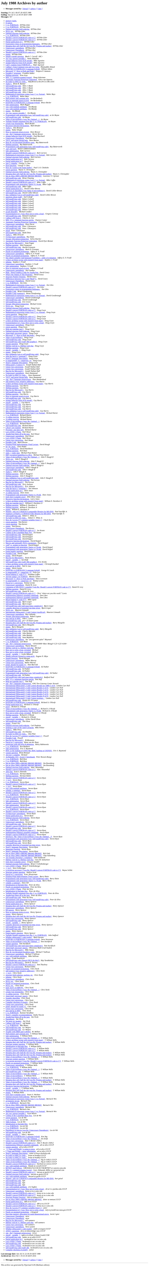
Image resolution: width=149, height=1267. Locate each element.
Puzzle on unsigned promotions (17, 251)
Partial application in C (14, 42)
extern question (11, 170)
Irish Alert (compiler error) (16, 497)
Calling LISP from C (14, 218)
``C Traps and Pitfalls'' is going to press (20, 1149)
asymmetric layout (13, 1101)
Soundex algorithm (13, 998)
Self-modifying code (13, 86)
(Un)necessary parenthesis (16, 237)
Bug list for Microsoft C (15, 243)
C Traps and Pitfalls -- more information (21, 1151)
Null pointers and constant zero (17, 98)
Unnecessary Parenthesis (15, 50)
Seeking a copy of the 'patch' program (20, 728)
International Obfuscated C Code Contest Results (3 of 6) (27, 690)
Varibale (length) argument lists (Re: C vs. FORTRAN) (26, 121)
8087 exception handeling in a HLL (19, 455)
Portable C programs (13, 73)
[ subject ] (33, 9)
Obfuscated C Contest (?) (15, 365)
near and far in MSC (13, 566)
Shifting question (12, 75)
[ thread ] (25, 9)
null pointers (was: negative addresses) (20, 382)
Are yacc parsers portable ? (16, 59)
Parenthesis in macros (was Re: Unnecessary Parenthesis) (27, 1130)
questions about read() (14, 197)
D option (9, 23)
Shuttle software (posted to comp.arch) (20, 656)
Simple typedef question (15, 56)
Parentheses (10, 1019)
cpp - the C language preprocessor (18, 134)
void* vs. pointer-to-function (16, 545)
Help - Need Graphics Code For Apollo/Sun (22, 272)
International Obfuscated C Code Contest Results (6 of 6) (27, 696)
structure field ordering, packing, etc (19, 975)
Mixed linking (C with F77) (16, 574)
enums (8, 54)
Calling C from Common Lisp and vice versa (23, 67)
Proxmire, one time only (15, 430)
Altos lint (9, 772)
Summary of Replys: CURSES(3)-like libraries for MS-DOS (28, 514)
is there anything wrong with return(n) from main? (25, 260)
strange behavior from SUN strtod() (19, 61)
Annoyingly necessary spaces (17, 333)
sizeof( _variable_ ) (13, 350)
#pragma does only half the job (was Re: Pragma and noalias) (29, 46)
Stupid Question (12, 658)
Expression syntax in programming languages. (23, 44)
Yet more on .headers (14, 1021)
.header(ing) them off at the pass (18, 434)
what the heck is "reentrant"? (17, 356)
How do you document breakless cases (20, 142)
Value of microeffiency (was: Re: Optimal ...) (23, 119)
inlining (9, 262)
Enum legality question (14, 551)
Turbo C (9, 84)
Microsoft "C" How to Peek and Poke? (20, 71)
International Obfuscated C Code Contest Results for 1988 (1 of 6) (31, 686)
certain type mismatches (15, 124)
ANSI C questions (13, 1231)
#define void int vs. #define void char (20, 346)
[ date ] (39, 9)
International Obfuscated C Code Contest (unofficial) (26, 612)
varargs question (12, 344)
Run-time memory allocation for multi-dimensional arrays (27, 1214)
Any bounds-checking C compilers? (19, 858)
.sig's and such (11, 149)
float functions (11, 166)
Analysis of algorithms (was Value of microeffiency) (25, 191)
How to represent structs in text (17, 100)
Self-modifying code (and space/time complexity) (24, 606)
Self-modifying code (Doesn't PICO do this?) (23, 960)
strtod (8, 231)
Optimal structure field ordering (18, 29)
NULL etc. (10, 31)
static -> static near (13, 453)
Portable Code (11, 291)
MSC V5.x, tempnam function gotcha (20, 220)
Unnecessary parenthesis (15, 48)
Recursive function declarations (18, 126)
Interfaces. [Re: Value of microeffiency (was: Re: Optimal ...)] (29, 837)
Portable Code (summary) (15, 293)
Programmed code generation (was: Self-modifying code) (27, 115)
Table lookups (11, 1122)
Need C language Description (17, 358)
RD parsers (10, 910)
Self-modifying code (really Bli (17, 1248)
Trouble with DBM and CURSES (18, 1032)
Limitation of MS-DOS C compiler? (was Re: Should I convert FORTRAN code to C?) (38, 587)
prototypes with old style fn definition (20, 744)
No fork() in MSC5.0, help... (16, 82)
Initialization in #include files (17, 885)
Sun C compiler (12, 163)
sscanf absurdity (12, 212)
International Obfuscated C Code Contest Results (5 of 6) (27, 694)
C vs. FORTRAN (12, 25)
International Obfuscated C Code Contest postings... (25, 698)
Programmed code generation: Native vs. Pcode (24, 184)
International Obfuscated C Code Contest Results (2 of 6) (27, 688)
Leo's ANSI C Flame (14, 432)
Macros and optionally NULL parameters (21, 543)
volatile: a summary (13, 790)
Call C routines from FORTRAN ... (19, 65)
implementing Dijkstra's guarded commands (22, 595)
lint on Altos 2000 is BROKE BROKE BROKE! (24, 176)
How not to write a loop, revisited (18, 650)
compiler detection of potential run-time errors (23, 608)
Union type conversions (15, 367)
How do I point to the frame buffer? (19, 168)
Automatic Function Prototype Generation (21, 80)
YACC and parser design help (17, 140)
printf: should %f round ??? (16, 665)
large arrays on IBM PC (15, 988)
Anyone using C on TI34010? (17, 577)
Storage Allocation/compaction (17, 239)
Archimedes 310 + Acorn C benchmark (20, 757)
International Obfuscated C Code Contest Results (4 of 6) (27, 692)
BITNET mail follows (14, 1168)
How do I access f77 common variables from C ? (24, 520)
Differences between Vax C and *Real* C (21, 279)
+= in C (9, 780)
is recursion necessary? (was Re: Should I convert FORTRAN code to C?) (33, 870)
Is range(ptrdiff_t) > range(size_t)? (19, 361)
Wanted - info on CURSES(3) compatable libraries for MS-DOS (30, 512)
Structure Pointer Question (16, 277)
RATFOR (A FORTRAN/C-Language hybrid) (23, 69)
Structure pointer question (15, 872)
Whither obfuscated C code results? (19, 937)
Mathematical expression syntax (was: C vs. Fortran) (25, 94)
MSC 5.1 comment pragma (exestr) (19, 77)
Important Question (13, 849)
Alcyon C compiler (13, 755)
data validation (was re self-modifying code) (22, 195)
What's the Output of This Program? (19, 275)
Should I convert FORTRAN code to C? (21, 38)
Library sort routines (13, 428)
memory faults (11, 21)
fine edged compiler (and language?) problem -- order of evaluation (31, 258)
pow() (8, 707)
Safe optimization (12, 105)
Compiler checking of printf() (17, 1002)
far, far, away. (11, 447)
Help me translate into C (15, 329)
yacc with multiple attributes (16, 107)
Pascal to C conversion (14, 583)
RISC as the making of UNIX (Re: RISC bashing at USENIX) (29, 751)
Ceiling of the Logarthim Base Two (19, 533)
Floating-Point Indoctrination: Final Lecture (22, 444)
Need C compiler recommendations (19, 1015)
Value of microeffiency (14, 337)
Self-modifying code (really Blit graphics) (21, 342)
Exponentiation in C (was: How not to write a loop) (25, 214)
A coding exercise (12, 417)
